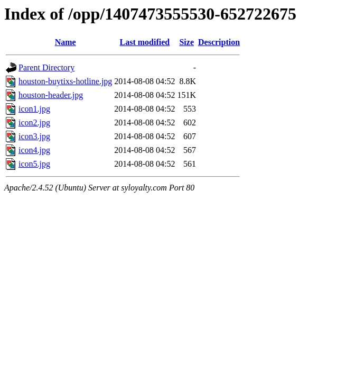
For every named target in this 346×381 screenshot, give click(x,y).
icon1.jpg (34, 108)
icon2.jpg (34, 122)
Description (219, 42)
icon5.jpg (34, 163)
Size (186, 42)
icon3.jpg (34, 136)
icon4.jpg (34, 150)
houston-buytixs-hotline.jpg (65, 81)
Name (65, 42)
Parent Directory (46, 67)
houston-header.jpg (50, 94)
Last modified (145, 42)
